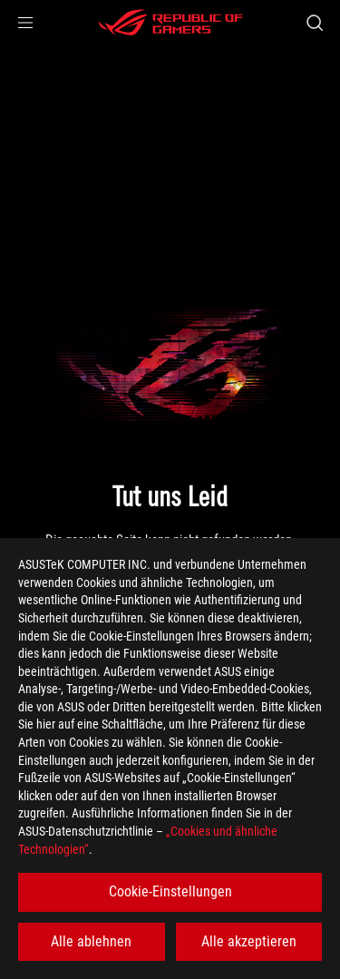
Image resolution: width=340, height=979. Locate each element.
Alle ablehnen (91, 941)
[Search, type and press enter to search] (314, 22)
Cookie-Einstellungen (170, 891)
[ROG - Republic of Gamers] (170, 22)
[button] (25, 23)
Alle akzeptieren (248, 941)
